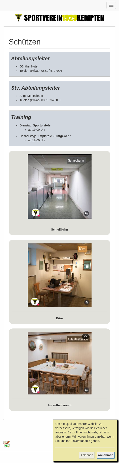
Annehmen (105, 455)
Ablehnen (86, 455)
